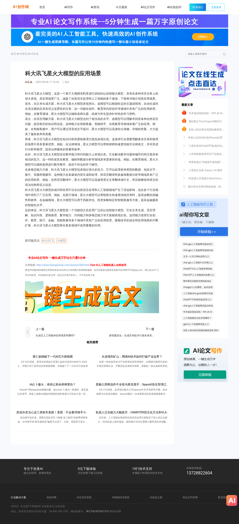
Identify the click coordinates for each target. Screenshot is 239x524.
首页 (42, 7)
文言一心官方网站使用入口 (196, 256)
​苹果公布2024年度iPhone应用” (202, 136)
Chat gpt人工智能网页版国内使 (198, 250)
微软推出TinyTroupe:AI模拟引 (202, 120)
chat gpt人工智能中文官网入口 (198, 262)
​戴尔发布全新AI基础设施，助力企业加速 (203, 185)
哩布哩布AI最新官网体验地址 (197, 281)
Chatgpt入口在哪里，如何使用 (198, 287)
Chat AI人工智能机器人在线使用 (108, 265)
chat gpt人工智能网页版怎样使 (198, 305)
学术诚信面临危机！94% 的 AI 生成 (203, 112)
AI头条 (35, 53)
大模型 (61, 240)
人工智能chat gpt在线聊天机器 (198, 293)
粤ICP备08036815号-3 (98, 511)
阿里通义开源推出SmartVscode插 (203, 177)
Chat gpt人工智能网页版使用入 (198, 244)
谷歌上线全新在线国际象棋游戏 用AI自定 (203, 128)
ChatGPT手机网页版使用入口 (197, 299)
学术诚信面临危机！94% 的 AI (197, 312)
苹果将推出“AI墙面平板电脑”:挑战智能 (203, 161)
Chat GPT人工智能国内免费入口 (198, 275)
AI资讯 (23, 53)
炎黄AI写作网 (21, 6)
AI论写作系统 (84, 497)
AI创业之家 (156, 497)
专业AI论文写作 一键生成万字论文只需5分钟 (56, 258)
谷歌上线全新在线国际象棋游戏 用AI (200, 330)
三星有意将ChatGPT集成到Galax (203, 144)
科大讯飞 (48, 240)
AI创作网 (51, 497)
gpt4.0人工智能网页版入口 (196, 324)
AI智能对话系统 (121, 497)
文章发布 (216, 7)
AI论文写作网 (190, 497)
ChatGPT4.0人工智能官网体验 (197, 269)
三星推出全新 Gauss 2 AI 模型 (202, 169)
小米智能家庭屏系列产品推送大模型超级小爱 (203, 153)
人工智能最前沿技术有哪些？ (197, 318)
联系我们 (198, 7)
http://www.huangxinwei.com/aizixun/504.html (62, 265)
